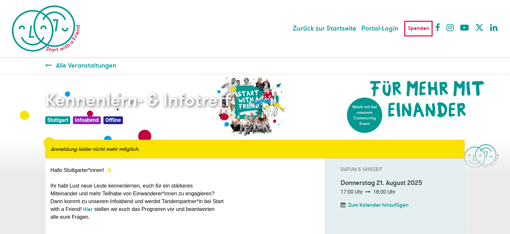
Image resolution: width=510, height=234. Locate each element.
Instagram (450, 27)
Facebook (439, 27)
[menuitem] (324, 28)
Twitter (479, 27)
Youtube (464, 27)
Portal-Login (379, 28)
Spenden (418, 28)
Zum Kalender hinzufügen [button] (378, 205)
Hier (88, 209)
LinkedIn (494, 27)
